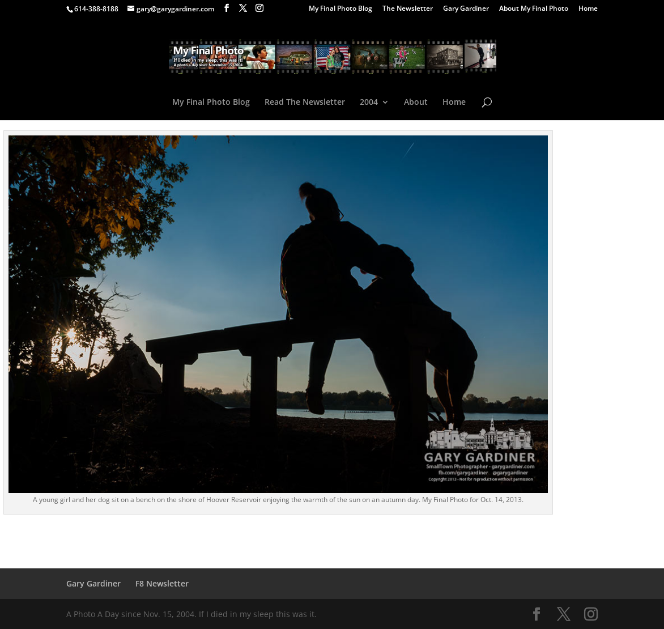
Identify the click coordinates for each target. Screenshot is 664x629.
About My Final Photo (533, 9)
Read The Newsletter (305, 102)
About (416, 102)
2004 (369, 102)
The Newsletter (407, 9)
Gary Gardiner (466, 9)
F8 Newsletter (162, 583)
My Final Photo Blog (340, 9)
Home (588, 9)
